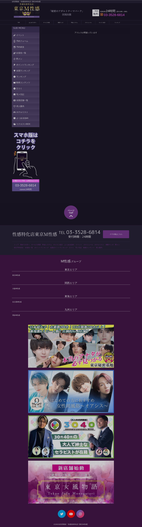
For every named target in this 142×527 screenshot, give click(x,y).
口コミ (17, 88)
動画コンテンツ (21, 82)
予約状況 (18, 47)
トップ (16, 244)
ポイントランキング (23, 65)
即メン (17, 59)
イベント (18, 35)
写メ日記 (18, 94)
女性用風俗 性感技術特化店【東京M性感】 (26, 1)
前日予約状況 (18, 247)
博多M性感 (16, 315)
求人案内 (18, 106)
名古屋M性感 (16, 302)
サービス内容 (46, 22)
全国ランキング (21, 71)
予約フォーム (20, 41)
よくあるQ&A (20, 118)
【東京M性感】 (83, 524)
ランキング (117, 22)
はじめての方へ (32, 22)
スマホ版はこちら (116, 234)
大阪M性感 (16, 288)
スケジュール (88, 22)
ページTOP (71, 213)
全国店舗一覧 (20, 100)
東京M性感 (16, 275)
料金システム (74, 22)
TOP (19, 22)
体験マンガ (60, 22)
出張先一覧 (19, 53)
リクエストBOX (21, 124)
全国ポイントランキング (59, 247)
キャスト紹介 (102, 22)
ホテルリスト (20, 112)
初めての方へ (25, 244)
